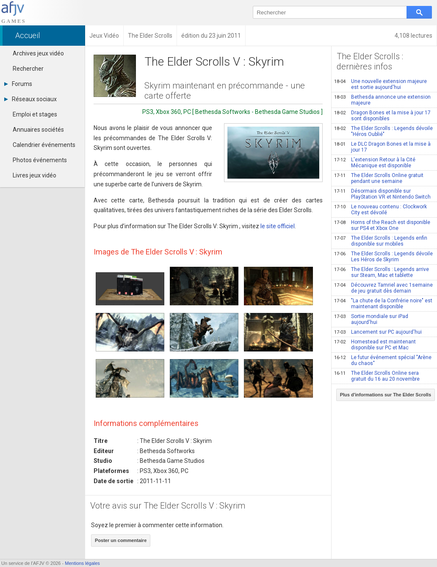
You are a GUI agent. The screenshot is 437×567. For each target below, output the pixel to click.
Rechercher (28, 68)
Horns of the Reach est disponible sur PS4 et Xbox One (382, 225)
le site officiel (277, 226)
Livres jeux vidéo (34, 175)
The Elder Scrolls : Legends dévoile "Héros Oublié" (383, 131)
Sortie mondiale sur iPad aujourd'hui (371, 319)
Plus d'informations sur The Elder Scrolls (385, 394)
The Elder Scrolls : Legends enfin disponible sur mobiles (380, 241)
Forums (18, 83)
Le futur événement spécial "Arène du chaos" (382, 360)
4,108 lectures (413, 35)
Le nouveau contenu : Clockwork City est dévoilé (380, 210)
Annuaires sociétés (38, 129)
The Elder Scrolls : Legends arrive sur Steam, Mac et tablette (381, 272)
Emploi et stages (35, 114)
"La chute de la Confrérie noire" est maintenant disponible (383, 304)
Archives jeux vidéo (38, 53)
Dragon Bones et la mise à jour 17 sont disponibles (382, 116)
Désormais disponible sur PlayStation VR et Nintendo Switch (382, 194)
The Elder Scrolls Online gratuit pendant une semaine (378, 178)
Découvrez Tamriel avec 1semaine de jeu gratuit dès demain (383, 288)
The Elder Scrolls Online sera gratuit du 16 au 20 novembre (377, 376)
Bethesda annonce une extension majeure (382, 100)
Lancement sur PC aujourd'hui (378, 332)
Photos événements (40, 160)
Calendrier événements (44, 144)
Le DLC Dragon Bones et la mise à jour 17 (382, 147)
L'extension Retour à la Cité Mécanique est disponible (374, 163)
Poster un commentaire (121, 540)
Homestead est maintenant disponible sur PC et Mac (375, 345)
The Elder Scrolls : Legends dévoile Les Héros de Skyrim (383, 257)
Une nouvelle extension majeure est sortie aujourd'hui (380, 84)
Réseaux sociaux (30, 99)
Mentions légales (82, 563)
